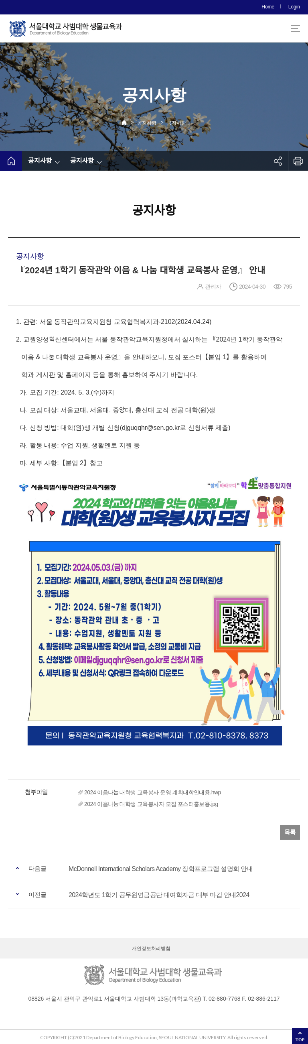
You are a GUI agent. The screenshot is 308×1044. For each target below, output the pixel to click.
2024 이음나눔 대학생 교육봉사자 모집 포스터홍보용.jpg (151, 804)
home (11, 161)
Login (294, 7)
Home (267, 7)
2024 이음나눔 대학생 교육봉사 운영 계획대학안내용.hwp (152, 792)
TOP (300, 1039)
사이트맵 (295, 28)
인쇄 (298, 161)
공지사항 (146, 123)
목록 (290, 832)
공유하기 (278, 161)
